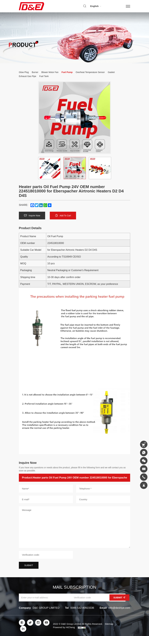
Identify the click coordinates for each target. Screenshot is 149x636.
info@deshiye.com (119, 607)
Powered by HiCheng (64, 627)
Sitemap (109, 624)
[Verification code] (46, 555)
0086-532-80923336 (82, 607)
